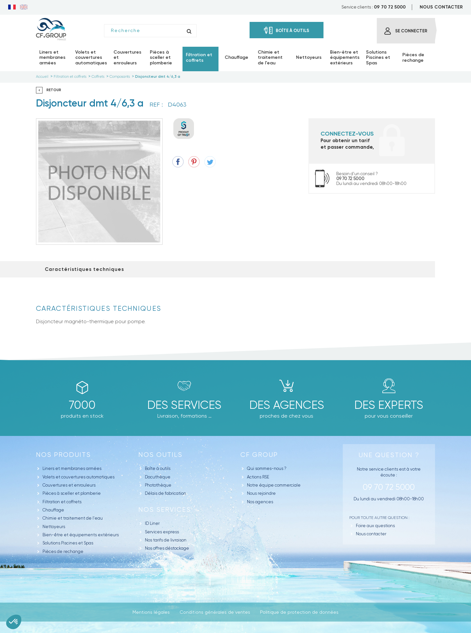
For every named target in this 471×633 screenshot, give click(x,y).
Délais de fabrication (165, 493)
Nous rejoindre (261, 493)
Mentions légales (151, 612)
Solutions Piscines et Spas (68, 543)
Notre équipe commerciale (274, 485)
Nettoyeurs (54, 526)
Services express (162, 531)
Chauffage (53, 510)
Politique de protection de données (299, 612)
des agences (286, 404)
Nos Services (164, 509)
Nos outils (160, 454)
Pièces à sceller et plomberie (72, 493)
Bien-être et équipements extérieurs (81, 534)
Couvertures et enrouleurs (69, 485)
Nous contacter (371, 533)
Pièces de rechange (63, 551)
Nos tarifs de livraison (165, 540)
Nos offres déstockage (167, 548)
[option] (99, 181)
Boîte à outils (157, 468)
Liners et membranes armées (72, 468)
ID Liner (152, 523)
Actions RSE (258, 477)
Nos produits (63, 454)
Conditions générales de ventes (215, 612)
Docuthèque (157, 477)
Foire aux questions (375, 525)
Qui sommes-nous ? (267, 468)
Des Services (184, 404)
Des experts (388, 404)
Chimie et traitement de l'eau (73, 518)
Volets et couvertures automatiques (78, 477)
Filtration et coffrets (62, 501)
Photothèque (158, 485)
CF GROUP (259, 454)
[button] (14, 622)
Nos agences (260, 501)
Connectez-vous (347, 133)
